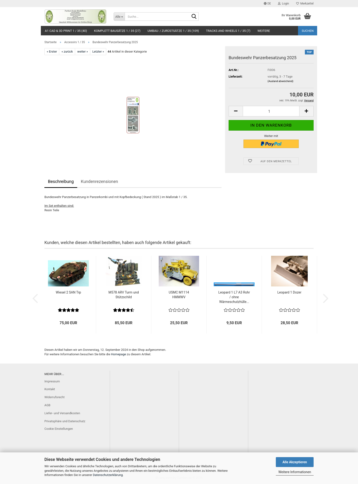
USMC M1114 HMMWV (179, 294)
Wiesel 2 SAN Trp (68, 292)
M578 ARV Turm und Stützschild (123, 294)
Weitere (263, 31)
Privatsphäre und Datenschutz (64, 421)
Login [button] (283, 3)
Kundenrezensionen (99, 181)
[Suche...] (119, 16)
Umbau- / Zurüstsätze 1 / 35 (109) (173, 31)
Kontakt (49, 389)
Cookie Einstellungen (58, 428)
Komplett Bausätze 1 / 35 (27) (117, 31)
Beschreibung (61, 181)
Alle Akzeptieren (294, 462)
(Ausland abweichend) (280, 81)
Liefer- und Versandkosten (62, 413)
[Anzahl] (271, 111)
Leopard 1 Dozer (289, 292)
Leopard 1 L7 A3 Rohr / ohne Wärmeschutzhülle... (234, 297)
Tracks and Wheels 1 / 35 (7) (228, 31)
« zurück (67, 51)
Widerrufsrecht (54, 397)
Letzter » (98, 51)
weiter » (82, 51)
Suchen (308, 31)
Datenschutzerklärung (108, 475)
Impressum (52, 381)
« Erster (52, 51)
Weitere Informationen (294, 472)
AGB (47, 405)
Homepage (118, 354)
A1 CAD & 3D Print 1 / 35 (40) (66, 31)
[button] (267, 3)
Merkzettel (305, 3)
